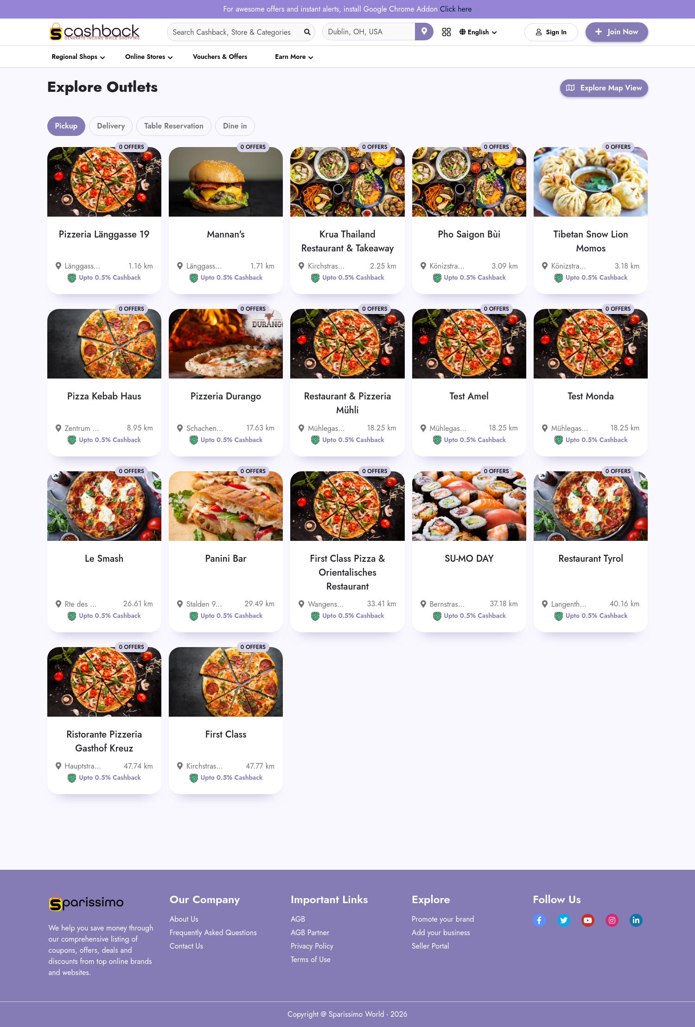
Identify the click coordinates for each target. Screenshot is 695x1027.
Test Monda (590, 396)
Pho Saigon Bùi (469, 234)
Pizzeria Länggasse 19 (104, 234)
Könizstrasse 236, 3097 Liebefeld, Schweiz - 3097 (444, 266)
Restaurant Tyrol (591, 558)
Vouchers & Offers (220, 56)
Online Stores (145, 56)
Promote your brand (443, 919)
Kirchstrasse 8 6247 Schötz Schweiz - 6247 (200, 766)
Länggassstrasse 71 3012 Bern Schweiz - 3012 (200, 266)
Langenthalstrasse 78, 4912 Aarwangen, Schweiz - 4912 (565, 604)
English (474, 32)
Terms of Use (311, 959)
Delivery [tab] (111, 126)
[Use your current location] (424, 31)
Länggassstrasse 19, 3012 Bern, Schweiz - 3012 (79, 266)
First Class (226, 734)
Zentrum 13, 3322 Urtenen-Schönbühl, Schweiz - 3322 (79, 428)
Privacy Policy (312, 946)
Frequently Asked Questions (213, 932)
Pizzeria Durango (226, 396)
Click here (456, 9)
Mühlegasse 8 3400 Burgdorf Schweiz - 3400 (322, 428)
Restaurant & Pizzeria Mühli (347, 403)
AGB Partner (310, 932)
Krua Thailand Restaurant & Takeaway (347, 241)
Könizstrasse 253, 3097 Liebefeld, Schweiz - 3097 (565, 266)
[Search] (241, 32)
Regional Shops (74, 56)
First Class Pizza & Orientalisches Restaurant (347, 572)
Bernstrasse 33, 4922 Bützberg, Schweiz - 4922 (444, 604)
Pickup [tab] (66, 126)
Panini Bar (226, 558)
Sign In (551, 32)
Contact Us (186, 946)
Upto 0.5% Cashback (104, 277)
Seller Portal (430, 946)
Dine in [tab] (235, 126)
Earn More (290, 56)
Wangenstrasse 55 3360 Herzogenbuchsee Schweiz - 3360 (322, 604)
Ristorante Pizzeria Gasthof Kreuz (104, 741)
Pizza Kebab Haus (104, 396)
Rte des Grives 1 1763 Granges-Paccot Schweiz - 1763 (79, 604)
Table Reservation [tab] (174, 126)
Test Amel (469, 396)
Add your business (441, 932)
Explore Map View (604, 88)
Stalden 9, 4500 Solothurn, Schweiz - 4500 (200, 604)
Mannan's (225, 234)
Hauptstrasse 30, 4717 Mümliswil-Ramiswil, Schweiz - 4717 (79, 766)
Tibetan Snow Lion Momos (591, 241)
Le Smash (104, 558)
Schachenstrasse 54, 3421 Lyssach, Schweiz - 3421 (200, 428)
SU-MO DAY (469, 558)
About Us (184, 919)
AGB (298, 919)
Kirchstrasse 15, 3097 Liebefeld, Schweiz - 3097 (322, 266)
